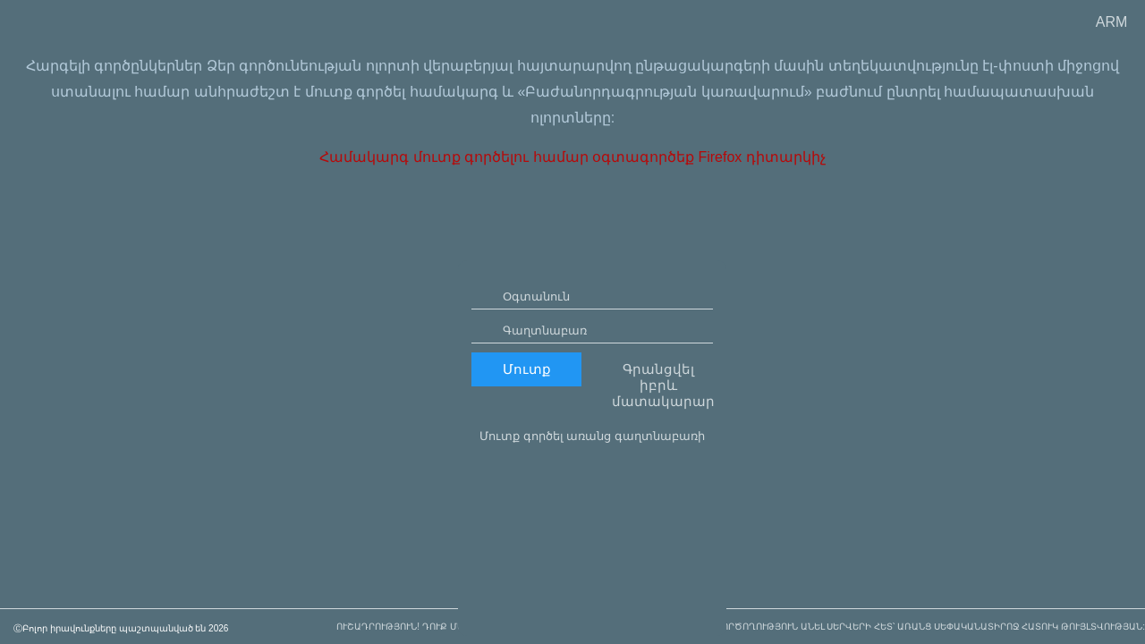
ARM (1112, 22)
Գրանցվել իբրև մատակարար (662, 437)
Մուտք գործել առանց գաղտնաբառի (592, 488)
